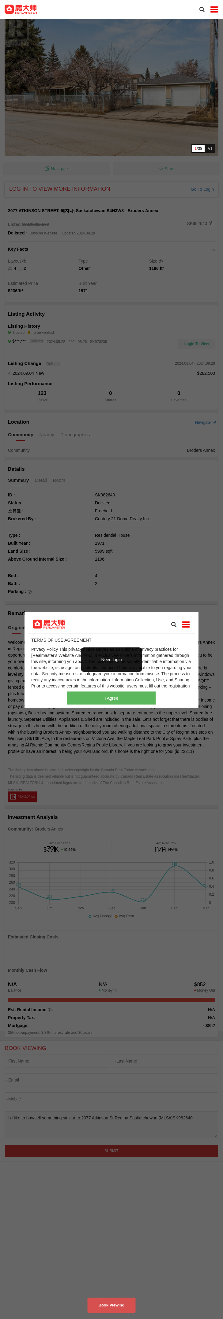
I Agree (111, 697)
